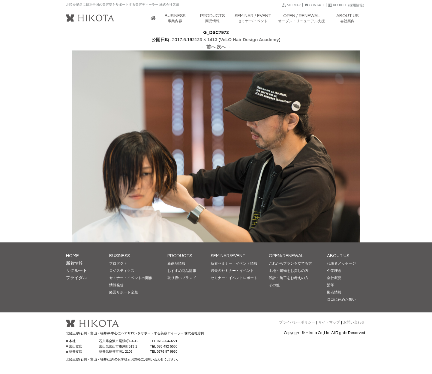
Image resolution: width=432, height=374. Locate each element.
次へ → (224, 46)
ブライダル (76, 277)
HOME (72, 256)
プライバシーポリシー (297, 322)
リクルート (76, 270)
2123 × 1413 (204, 39)
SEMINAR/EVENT (228, 256)
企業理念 (334, 271)
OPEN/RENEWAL (286, 256)
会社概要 (334, 278)
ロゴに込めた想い (341, 299)
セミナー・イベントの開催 (130, 278)
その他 (274, 285)
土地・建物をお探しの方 (288, 271)
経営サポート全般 (123, 292)
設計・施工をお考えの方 (288, 278)
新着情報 (74, 263)
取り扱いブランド (181, 278)
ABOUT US (338, 256)
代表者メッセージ (341, 263)
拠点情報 (334, 292)
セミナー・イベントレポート (234, 278)
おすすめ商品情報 (181, 271)
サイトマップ (329, 322)
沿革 (330, 285)
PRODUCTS (179, 256)
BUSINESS (119, 256)
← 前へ (208, 46)
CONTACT (314, 5)
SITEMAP (291, 5)
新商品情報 (176, 263)
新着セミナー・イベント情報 (234, 263)
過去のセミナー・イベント (232, 271)
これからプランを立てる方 (290, 263)
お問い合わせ (354, 322)
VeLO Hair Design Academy (249, 39)
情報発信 (116, 285)
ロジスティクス (121, 271)
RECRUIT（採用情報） (347, 5)
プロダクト (118, 263)
